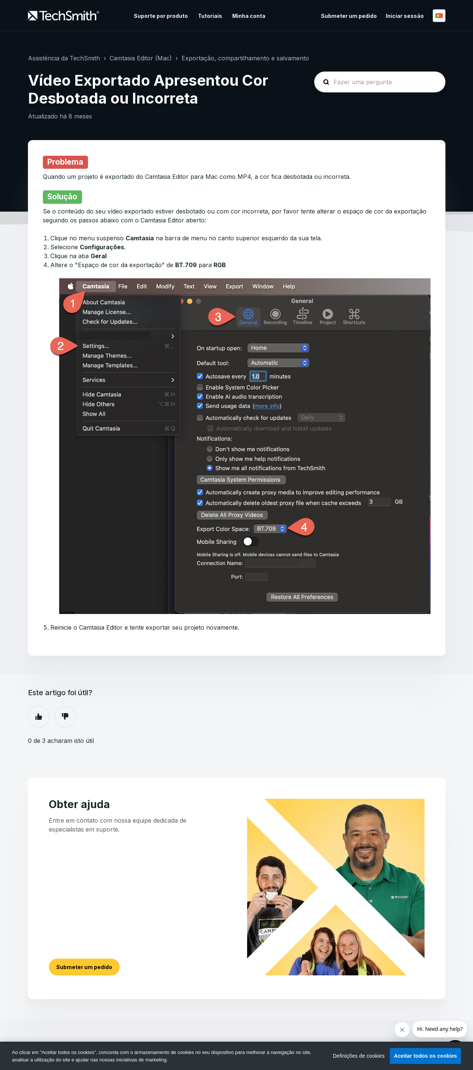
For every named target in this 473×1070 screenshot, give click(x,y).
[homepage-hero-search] (379, 82)
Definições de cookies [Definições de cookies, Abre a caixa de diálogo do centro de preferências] (359, 1056)
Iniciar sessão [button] (405, 16)
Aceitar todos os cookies (425, 1056)
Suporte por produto (161, 16)
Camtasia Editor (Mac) (141, 58)
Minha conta (248, 16)
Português (439, 15)
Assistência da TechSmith (64, 58)
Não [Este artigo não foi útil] (65, 716)
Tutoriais (210, 16)
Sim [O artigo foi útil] (39, 716)
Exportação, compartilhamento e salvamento (245, 58)
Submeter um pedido (349, 16)
